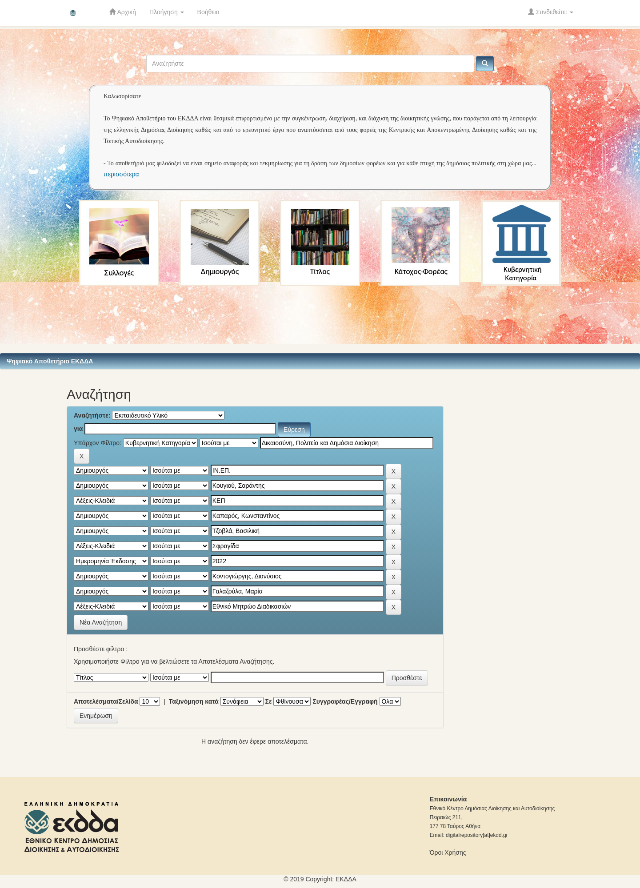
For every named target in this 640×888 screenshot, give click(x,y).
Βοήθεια (208, 12)
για (78, 428)
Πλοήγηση (166, 12)
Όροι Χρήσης (448, 852)
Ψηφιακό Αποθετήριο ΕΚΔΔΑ (50, 361)
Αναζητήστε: (92, 415)
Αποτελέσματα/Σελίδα (106, 701)
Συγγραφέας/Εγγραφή (344, 701)
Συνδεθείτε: (550, 12)
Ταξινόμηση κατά (194, 701)
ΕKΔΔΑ (346, 879)
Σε (268, 701)
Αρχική (122, 12)
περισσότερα (121, 174)
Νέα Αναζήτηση (101, 622)
